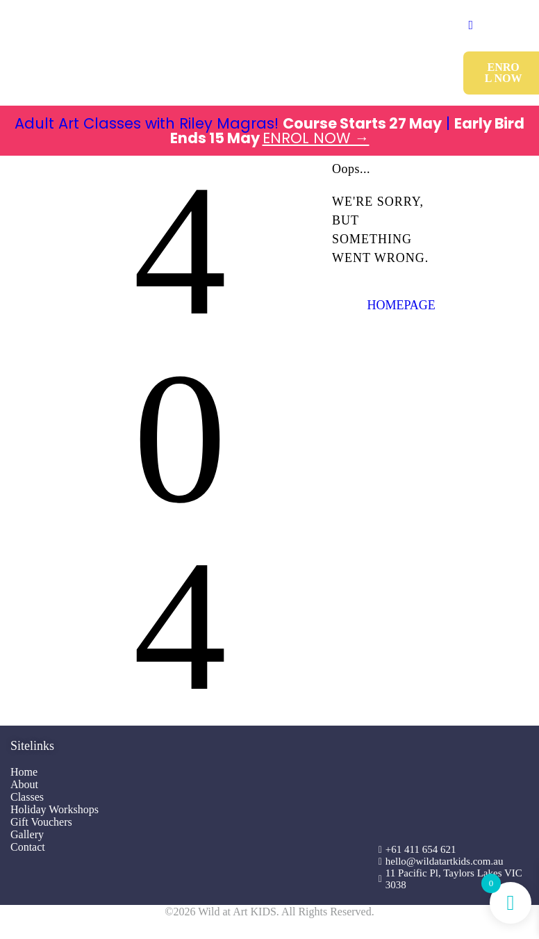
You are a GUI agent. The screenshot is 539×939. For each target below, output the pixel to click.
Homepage (401, 305)
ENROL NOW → (316, 138)
